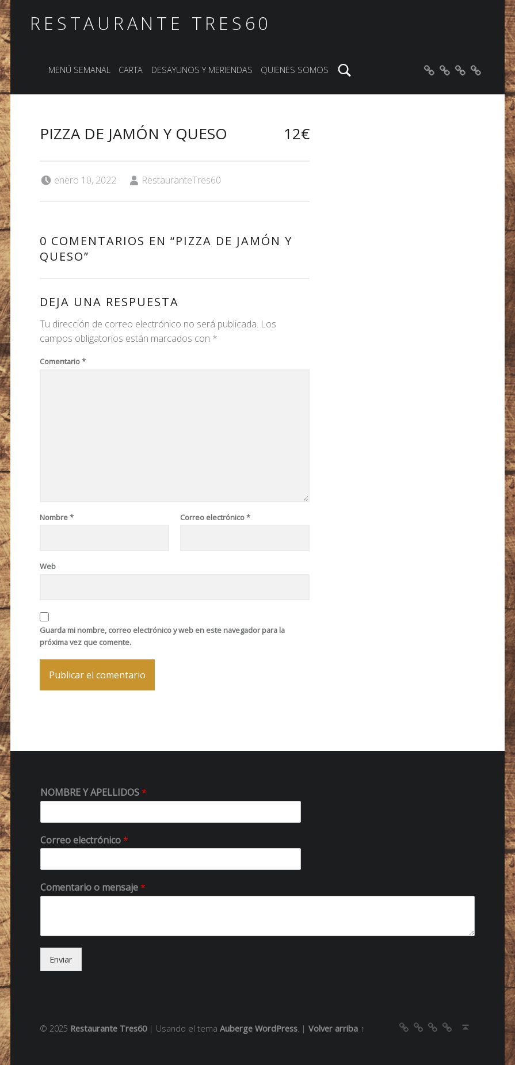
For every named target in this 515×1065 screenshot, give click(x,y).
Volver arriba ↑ (336, 1028)
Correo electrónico (215, 517)
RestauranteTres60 (181, 180)
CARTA (131, 69)
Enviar (61, 959)
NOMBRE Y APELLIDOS (93, 793)
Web (48, 566)
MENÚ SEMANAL (79, 69)
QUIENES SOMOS (295, 69)
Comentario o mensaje (93, 887)
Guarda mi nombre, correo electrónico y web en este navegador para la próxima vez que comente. (162, 636)
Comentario (63, 361)
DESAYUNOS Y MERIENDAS (202, 69)
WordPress (276, 1028)
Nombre (57, 517)
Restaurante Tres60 (150, 23)
